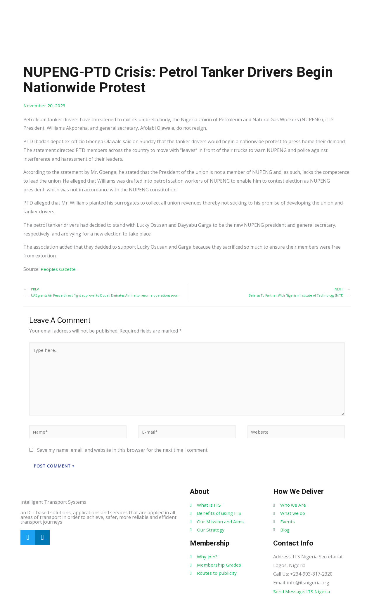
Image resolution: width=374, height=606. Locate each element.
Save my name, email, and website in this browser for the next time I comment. (122, 455)
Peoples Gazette (58, 269)
